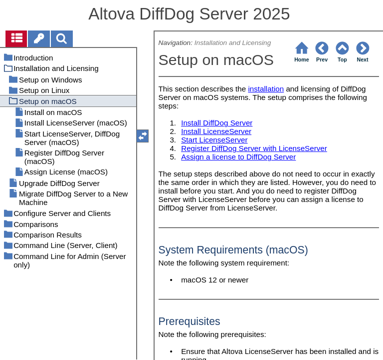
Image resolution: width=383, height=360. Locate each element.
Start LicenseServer (214, 140)
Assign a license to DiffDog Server (238, 156)
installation (266, 88)
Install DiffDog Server (216, 122)
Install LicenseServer (216, 131)
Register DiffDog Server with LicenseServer (254, 148)
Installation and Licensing (232, 42)
